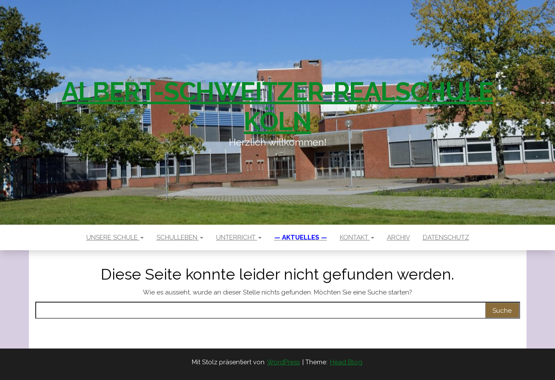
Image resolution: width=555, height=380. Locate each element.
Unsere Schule (115, 237)
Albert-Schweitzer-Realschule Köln (277, 106)
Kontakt (357, 237)
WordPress (283, 362)
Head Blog (346, 362)
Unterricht (239, 237)
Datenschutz (446, 237)
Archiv (398, 237)
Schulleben (180, 237)
